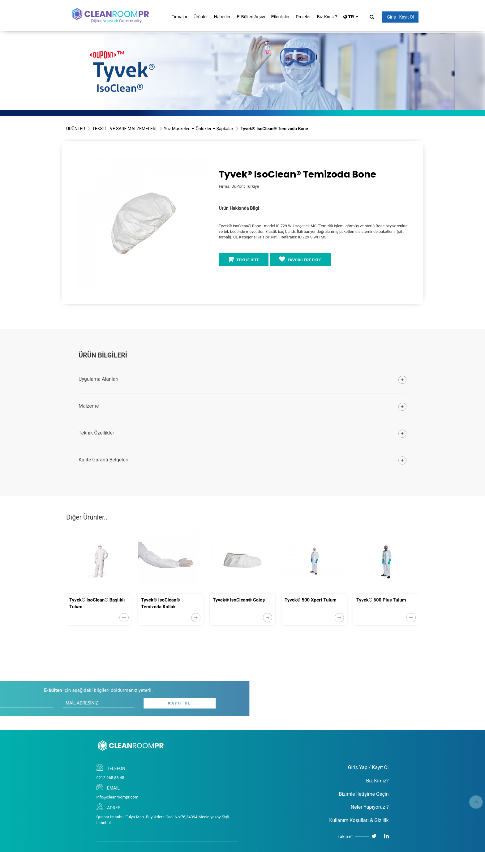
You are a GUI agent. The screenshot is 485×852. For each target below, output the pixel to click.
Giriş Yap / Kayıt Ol (368, 767)
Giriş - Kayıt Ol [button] (400, 17)
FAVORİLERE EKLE (300, 259)
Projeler (303, 16)
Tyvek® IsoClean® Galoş (239, 600)
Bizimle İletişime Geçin (363, 794)
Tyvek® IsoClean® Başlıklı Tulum (97, 603)
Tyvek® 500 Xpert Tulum (311, 600)
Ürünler (201, 16)
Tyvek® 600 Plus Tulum (381, 600)
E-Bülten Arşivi (251, 16)
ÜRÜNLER (75, 128)
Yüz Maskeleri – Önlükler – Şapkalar (198, 128)
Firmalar (179, 16)
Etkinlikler (280, 16)
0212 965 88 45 (110, 777)
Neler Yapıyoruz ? (370, 807)
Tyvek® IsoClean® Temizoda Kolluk (160, 603)
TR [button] (350, 16)
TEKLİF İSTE (243, 259)
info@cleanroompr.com (118, 797)
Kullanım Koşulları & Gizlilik (358, 820)
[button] (204, 162)
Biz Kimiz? (327, 16)
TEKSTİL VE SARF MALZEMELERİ (124, 128)
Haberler (222, 16)
